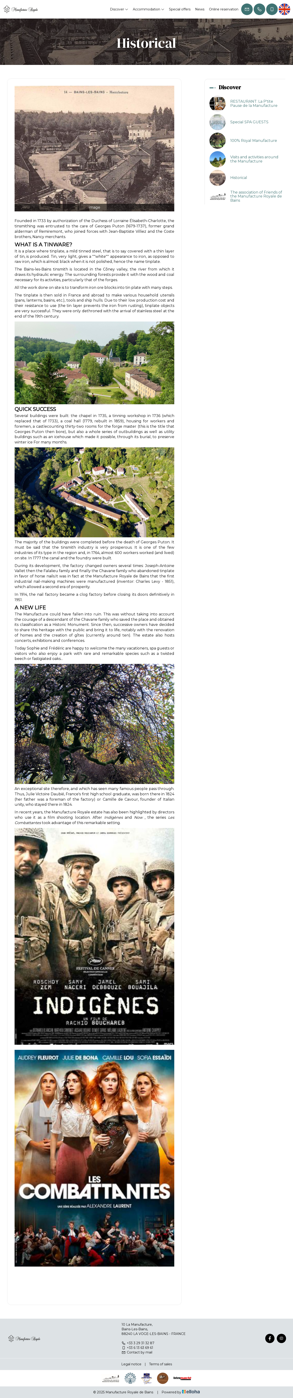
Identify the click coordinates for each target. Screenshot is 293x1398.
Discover (119, 9)
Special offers (179, 9)
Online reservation (223, 9)
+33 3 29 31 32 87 (138, 1343)
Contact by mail (137, 1352)
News (199, 9)
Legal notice (131, 1364)
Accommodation (148, 9)
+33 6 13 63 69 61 (137, 1348)
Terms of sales (160, 1364)
